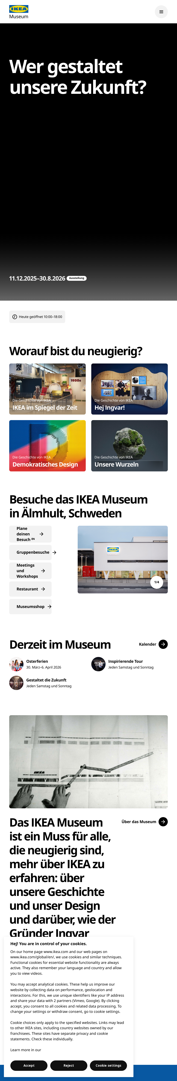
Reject (69, 1065)
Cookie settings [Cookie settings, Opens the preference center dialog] (108, 1065)
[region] (69, 1007)
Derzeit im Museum (60, 644)
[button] (30, 534)
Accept (29, 1065)
